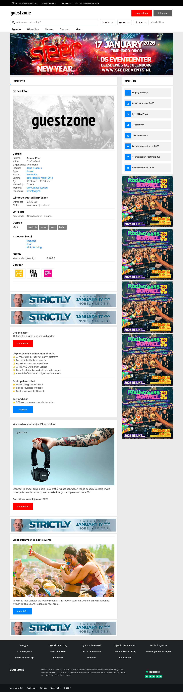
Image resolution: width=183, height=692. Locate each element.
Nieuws (49, 29)
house (53, 227)
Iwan (29, 244)
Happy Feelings (140, 92)
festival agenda (158, 645)
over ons (91, 657)
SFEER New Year (140, 114)
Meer (79, 29)
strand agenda (25, 651)
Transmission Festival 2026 (146, 156)
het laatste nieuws (91, 651)
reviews (23, 409)
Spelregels (31, 688)
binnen (30, 171)
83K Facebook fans (89, 3)
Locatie (107, 22)
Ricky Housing (34, 247)
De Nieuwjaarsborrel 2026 (145, 146)
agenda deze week (92, 645)
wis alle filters (157, 22)
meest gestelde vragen (158, 651)
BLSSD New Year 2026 (143, 103)
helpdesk (58, 657)
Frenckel (31, 241)
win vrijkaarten (58, 651)
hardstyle (32, 227)
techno (62, 227)
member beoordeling (125, 651)
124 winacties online (68, 3)
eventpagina (33, 191)
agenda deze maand (125, 645)
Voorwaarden (16, 688)
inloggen (24, 645)
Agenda (16, 29)
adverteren (125, 657)
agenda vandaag (58, 645)
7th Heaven (138, 124)
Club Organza (34, 168)
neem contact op (24, 657)
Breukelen (32, 175)
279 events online (47, 3)
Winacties (33, 29)
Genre (124, 22)
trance (43, 227)
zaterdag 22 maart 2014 (40, 178)
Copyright (55, 688)
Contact (64, 29)
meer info (22, 611)
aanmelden (23, 343)
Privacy (43, 688)
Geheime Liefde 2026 (143, 167)
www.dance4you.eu (37, 188)
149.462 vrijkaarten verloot (24, 3)
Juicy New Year (140, 135)
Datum (141, 22)
